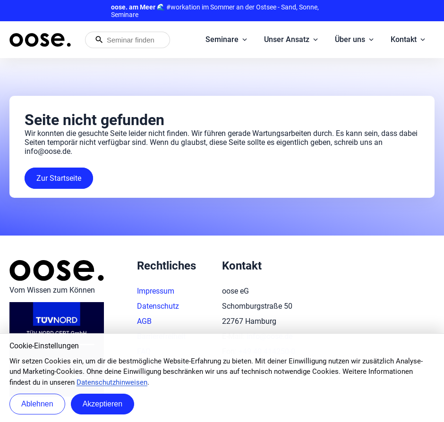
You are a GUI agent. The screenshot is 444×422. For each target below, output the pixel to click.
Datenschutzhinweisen (112, 382)
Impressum (155, 291)
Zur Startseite (58, 178)
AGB (144, 321)
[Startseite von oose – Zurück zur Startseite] (40, 40)
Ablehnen (37, 404)
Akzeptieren (103, 404)
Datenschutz (158, 306)
